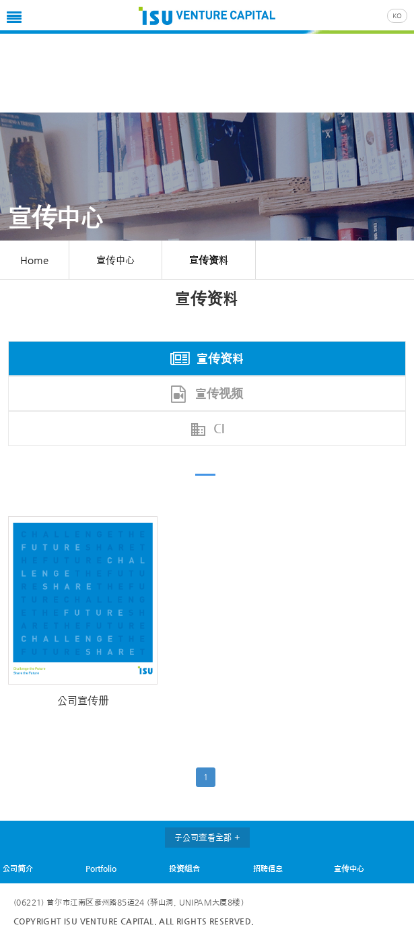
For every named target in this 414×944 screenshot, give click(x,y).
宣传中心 (349, 868)
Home (34, 259)
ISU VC (207, 17)
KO (397, 16)
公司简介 (18, 868)
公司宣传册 (83, 700)
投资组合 (184, 868)
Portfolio (100, 868)
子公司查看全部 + (207, 837)
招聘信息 (268, 868)
